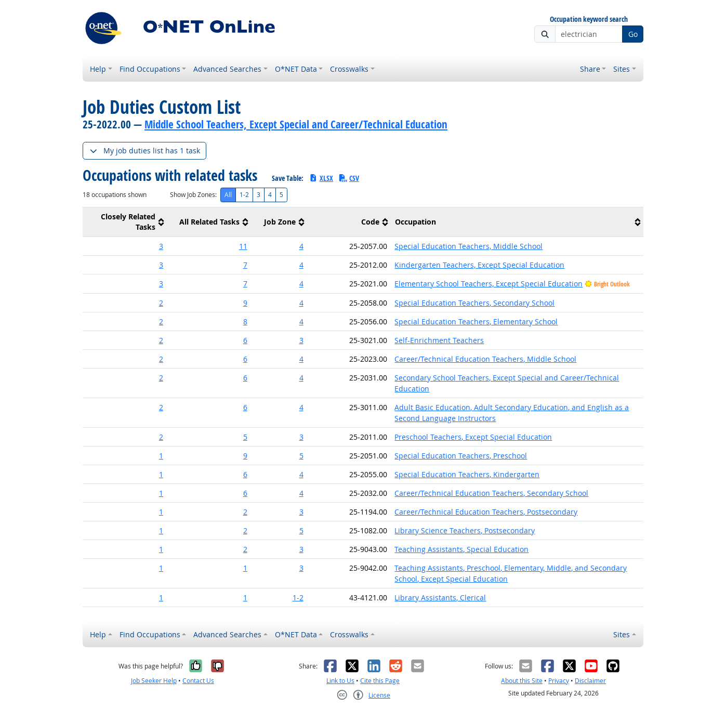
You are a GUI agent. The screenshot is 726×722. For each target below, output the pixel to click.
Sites (621, 69)
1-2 (244, 194)
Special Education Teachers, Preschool (460, 456)
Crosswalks (349, 69)
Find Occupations (150, 69)
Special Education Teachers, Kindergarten (466, 474)
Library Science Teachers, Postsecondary (464, 530)
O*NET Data (296, 69)
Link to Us (340, 680)
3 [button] (161, 246)
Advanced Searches (227, 69)
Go (633, 34)
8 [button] (245, 321)
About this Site (522, 680)
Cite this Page (380, 680)
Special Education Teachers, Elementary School (476, 321)
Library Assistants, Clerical (440, 597)
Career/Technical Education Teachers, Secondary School (491, 493)
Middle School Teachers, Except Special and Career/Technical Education (295, 124)
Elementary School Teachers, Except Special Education (488, 283)
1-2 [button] (298, 597)
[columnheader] (125, 222)
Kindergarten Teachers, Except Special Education (479, 265)
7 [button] (245, 265)
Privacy (558, 680)
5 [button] (245, 437)
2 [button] (161, 303)
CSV (348, 178)
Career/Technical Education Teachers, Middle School (485, 359)
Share (590, 69)
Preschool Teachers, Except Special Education (473, 437)
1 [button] (161, 456)
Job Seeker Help (154, 680)
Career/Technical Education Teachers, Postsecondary (485, 512)
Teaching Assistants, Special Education (461, 549)
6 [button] (245, 340)
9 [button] (245, 303)
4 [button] (301, 246)
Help (98, 69)
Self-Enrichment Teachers (439, 340)
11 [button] (243, 246)
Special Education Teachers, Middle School (468, 246)
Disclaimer (590, 680)
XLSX (321, 178)
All (228, 194)
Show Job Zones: (193, 194)
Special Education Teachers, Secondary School (474, 303)
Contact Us (198, 680)
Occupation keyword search (589, 19)
